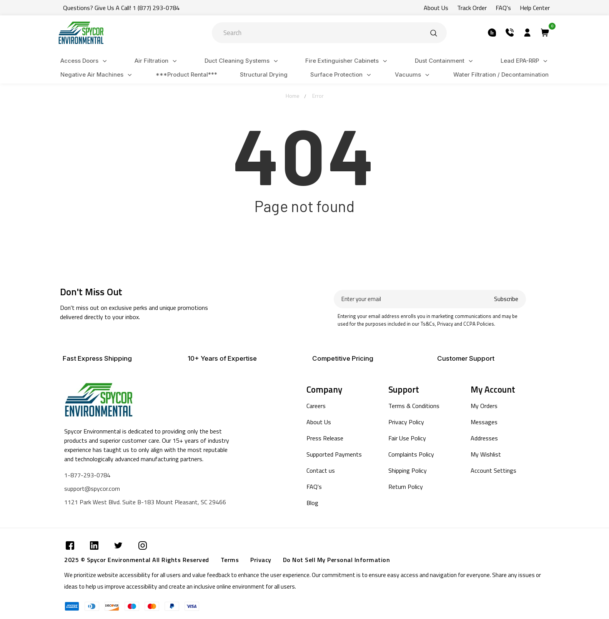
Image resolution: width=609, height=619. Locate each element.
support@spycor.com (92, 488)
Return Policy (405, 486)
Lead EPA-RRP (525, 61)
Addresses (484, 438)
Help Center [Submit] (535, 7)
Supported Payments (334, 454)
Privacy (260, 559)
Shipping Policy (407, 470)
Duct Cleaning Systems (242, 61)
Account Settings (493, 470)
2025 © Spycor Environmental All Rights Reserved (136, 559)
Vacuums (413, 74)
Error (318, 96)
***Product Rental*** (186, 74)
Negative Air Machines (97, 74)
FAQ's (314, 486)
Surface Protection (341, 74)
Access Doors (84, 61)
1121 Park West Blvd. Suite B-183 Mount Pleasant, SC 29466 (145, 502)
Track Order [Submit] (472, 7)
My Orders (484, 405)
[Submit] (433, 32)
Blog (312, 502)
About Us (318, 422)
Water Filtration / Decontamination (501, 74)
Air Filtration (157, 61)
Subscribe (506, 298)
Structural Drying (264, 74)
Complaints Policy (411, 454)
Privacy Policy (406, 422)
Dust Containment (445, 61)
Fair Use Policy (407, 438)
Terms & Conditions (413, 405)
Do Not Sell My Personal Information (336, 559)
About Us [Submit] (436, 7)
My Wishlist (486, 454)
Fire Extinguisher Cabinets (347, 61)
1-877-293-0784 (87, 475)
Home (293, 96)
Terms (230, 559)
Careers (316, 405)
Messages (484, 422)
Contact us (320, 470)
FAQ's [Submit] (503, 7)
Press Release (324, 438)
